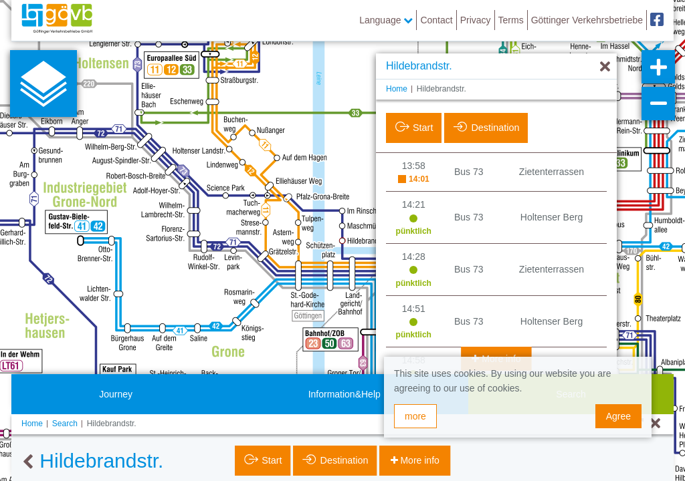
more (415, 416)
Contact (436, 20)
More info (418, 460)
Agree (618, 416)
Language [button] (386, 20)
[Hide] (605, 67)
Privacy (475, 20)
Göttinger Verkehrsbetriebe (587, 20)
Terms (511, 20)
